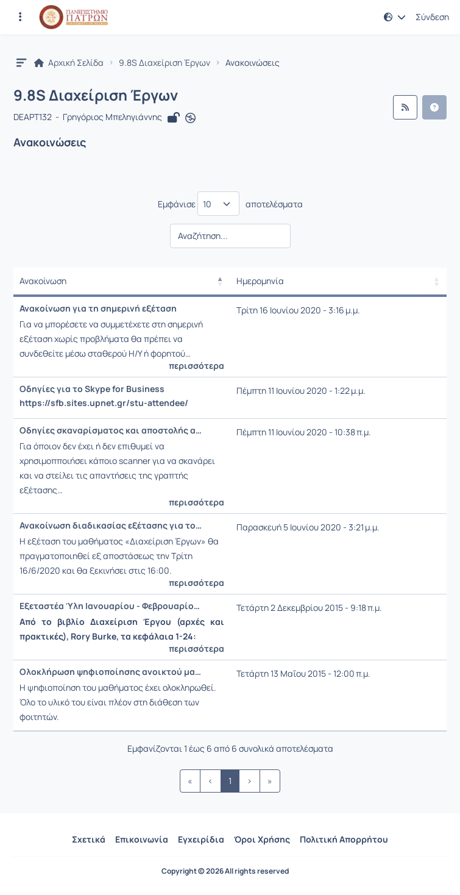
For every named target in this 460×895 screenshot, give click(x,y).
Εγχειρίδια (201, 839)
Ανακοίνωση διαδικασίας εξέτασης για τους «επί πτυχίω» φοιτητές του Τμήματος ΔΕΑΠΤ (110, 525)
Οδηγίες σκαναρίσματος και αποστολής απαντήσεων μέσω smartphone (110, 430)
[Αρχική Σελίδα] (73, 17)
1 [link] (230, 780)
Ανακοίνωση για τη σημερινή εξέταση (98, 308)
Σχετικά (88, 839)
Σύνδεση (432, 17)
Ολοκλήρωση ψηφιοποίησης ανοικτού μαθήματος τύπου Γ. (110, 672)
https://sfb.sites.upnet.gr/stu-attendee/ (103, 403)
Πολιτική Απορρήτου (344, 839)
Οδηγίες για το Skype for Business (92, 389)
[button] (395, 17)
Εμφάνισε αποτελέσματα (230, 203)
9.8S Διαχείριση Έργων (164, 63)
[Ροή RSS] (405, 107)
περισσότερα (196, 366)
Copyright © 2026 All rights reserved (225, 871)
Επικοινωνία (141, 839)
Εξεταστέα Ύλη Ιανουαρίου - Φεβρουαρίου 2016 (110, 606)
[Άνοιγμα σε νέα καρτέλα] (190, 118)
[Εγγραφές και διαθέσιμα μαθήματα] (20, 17)
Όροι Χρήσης (262, 839)
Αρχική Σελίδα (69, 63)
